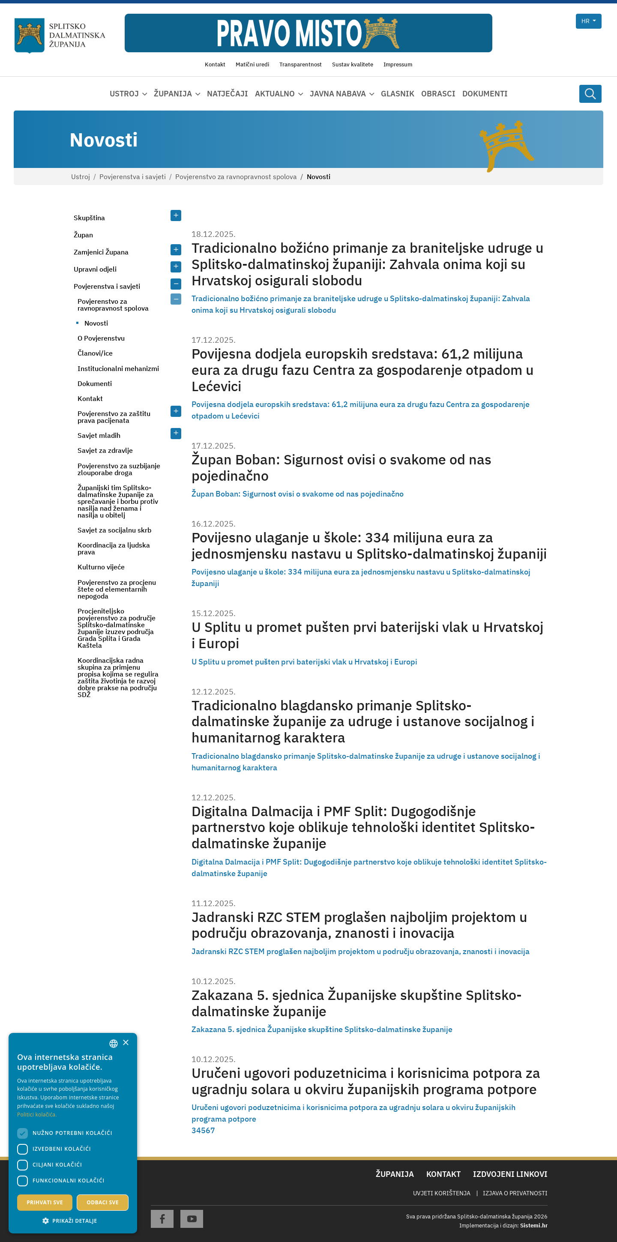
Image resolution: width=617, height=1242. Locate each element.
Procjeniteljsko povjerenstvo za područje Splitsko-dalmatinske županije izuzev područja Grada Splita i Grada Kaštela (117, 628)
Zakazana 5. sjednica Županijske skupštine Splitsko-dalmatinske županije (357, 1003)
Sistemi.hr (534, 1225)
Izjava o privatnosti (515, 1193)
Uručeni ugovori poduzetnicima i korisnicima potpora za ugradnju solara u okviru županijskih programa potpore (366, 1081)
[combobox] (113, 1043)
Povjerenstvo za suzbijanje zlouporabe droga (119, 469)
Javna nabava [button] (338, 94)
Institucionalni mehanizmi (118, 368)
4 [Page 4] (198, 1130)
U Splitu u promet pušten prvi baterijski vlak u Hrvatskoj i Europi (367, 635)
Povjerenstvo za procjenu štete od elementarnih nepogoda (117, 589)
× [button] (125, 1043)
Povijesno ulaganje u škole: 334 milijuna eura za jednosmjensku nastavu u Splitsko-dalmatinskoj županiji (369, 546)
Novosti (96, 323)
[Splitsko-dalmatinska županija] (60, 36)
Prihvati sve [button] (45, 1202)
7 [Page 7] (212, 1130)
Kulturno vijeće (101, 567)
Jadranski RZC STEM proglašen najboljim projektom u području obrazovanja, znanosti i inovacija (359, 925)
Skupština (89, 217)
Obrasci (438, 94)
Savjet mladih (99, 435)
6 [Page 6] (208, 1130)
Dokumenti (485, 94)
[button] (73, 1220)
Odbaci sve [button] (103, 1202)
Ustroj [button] (124, 94)
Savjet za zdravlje (105, 450)
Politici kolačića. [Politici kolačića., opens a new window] (37, 1114)
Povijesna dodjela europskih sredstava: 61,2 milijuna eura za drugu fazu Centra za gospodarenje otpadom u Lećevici (363, 370)
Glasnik (397, 94)
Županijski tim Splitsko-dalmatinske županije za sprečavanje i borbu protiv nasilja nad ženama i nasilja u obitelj (118, 501)
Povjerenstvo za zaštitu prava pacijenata (114, 417)
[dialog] (73, 1133)
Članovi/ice (95, 353)
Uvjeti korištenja (441, 1193)
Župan (83, 234)
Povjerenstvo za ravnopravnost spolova (236, 176)
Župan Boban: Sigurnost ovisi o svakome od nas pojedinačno (341, 468)
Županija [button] (173, 94)
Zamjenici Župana (101, 252)
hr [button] (586, 21)
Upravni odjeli (95, 269)
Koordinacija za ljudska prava (114, 548)
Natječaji (227, 94)
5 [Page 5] (203, 1130)
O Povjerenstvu (101, 338)
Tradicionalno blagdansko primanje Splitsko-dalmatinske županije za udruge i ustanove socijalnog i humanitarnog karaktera (363, 722)
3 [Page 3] (194, 1130)
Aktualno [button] (275, 94)
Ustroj (80, 176)
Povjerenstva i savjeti (132, 176)
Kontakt (90, 398)
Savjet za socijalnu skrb (114, 530)
